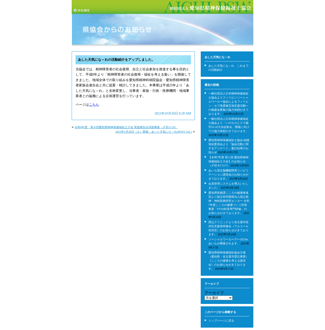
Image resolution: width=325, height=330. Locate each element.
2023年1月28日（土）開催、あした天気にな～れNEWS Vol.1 (153, 131)
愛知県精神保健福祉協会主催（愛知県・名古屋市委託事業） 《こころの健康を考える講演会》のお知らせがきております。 (228, 260)
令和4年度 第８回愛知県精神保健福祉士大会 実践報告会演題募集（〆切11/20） (126, 127)
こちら (94, 104)
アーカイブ (214, 293)
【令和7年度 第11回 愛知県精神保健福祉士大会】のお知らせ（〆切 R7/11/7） (228, 161)
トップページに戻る (221, 320)
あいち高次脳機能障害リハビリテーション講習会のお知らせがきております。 (228, 174)
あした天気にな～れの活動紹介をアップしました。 (116, 59)
